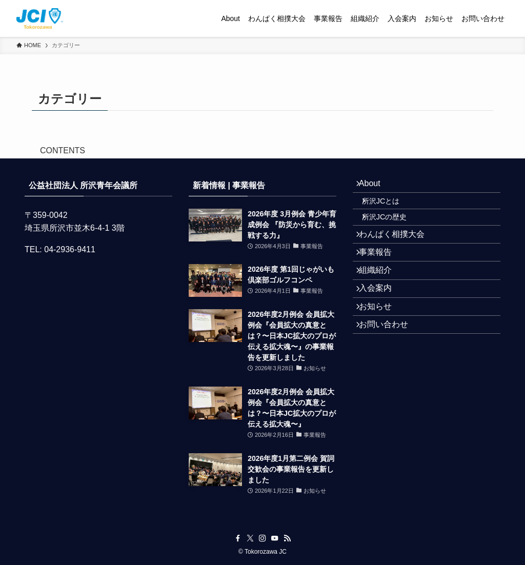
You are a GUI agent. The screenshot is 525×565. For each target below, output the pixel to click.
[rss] (287, 538)
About (376, 186)
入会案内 (381, 327)
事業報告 (381, 278)
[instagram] (262, 538)
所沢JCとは (390, 210)
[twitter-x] (250, 538)
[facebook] (238, 538)
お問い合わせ (389, 376)
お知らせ (381, 351)
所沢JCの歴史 (393, 232)
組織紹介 (381, 303)
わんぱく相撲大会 (398, 254)
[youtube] (274, 538)
